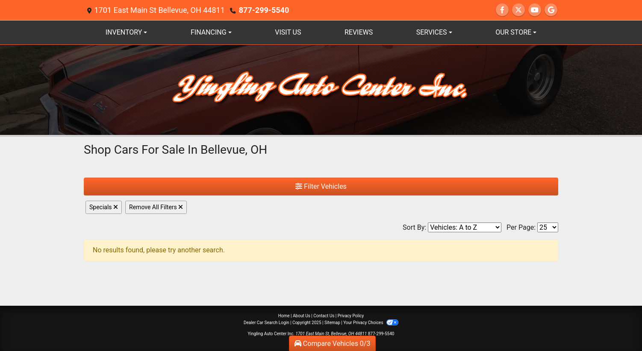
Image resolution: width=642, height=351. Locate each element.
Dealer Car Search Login (266, 322)
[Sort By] (464, 227)
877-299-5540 (264, 10)
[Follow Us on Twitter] (518, 10)
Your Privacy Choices (370, 322)
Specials (103, 207)
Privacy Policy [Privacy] (351, 315)
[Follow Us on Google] (551, 10)
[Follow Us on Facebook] (502, 10)
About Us (301, 315)
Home (284, 315)
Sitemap (332, 322)
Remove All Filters (156, 207)
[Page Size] (547, 227)
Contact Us (323, 315)
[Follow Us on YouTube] (534, 10)
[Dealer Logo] (321, 89)
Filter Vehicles (321, 186)
